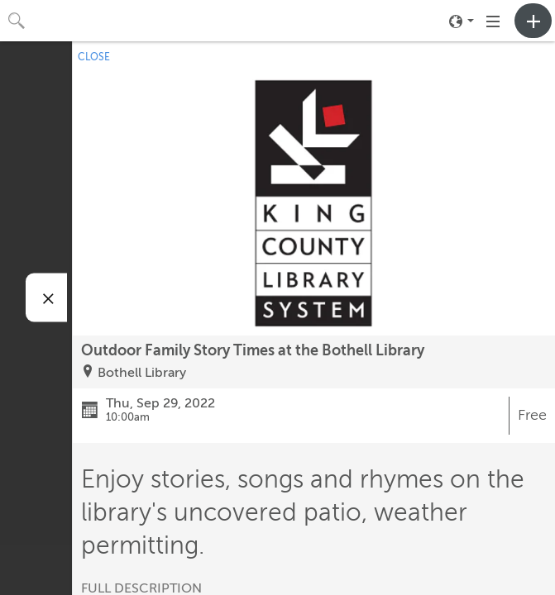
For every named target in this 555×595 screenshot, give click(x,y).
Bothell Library (142, 372)
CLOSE (94, 57)
